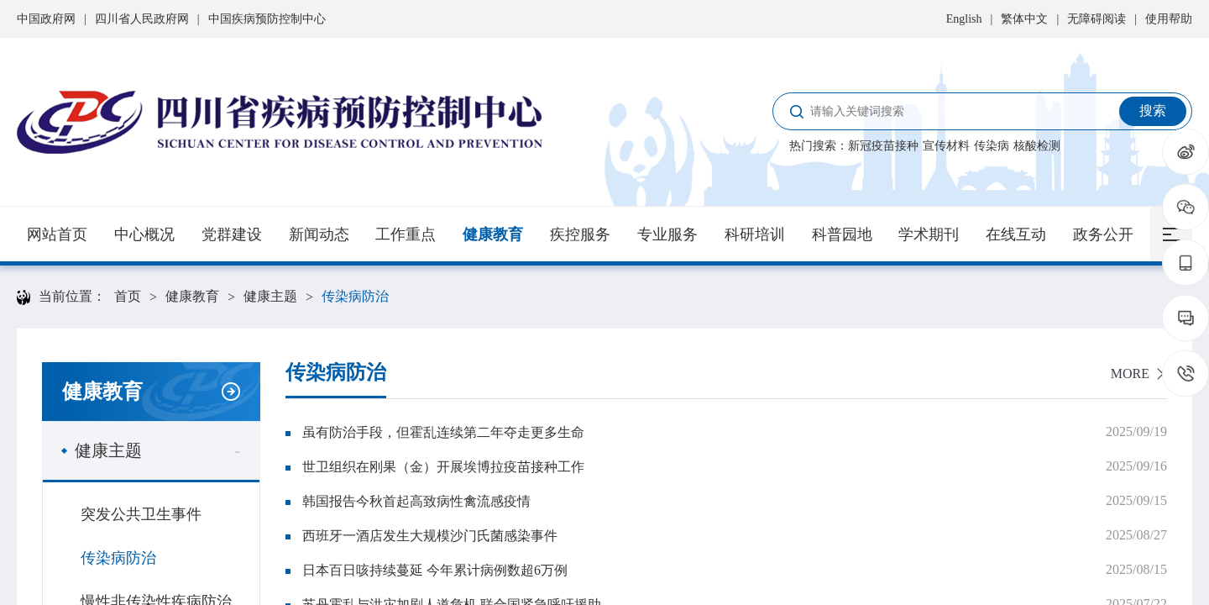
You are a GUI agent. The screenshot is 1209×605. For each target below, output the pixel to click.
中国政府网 (46, 19)
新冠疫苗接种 (883, 145)
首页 (127, 296)
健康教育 (493, 234)
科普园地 (842, 234)
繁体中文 (1024, 19)
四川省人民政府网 (142, 19)
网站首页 (57, 234)
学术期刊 (928, 234)
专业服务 (667, 234)
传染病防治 (355, 296)
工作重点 (405, 234)
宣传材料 (946, 145)
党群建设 (232, 234)
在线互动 (1016, 234)
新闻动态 (319, 234)
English (964, 19)
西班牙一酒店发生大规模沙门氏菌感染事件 (429, 536)
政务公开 (1103, 234)
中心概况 (144, 234)
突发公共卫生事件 (141, 514)
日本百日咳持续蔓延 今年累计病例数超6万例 (435, 570)
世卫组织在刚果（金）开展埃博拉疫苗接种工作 (443, 467)
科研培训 (755, 234)
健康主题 (270, 296)
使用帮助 (1168, 19)
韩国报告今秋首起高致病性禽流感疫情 (416, 501)
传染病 (991, 145)
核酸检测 (1036, 145)
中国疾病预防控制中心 (267, 19)
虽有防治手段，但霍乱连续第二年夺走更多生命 (443, 432)
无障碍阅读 (1096, 19)
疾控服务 (580, 234)
